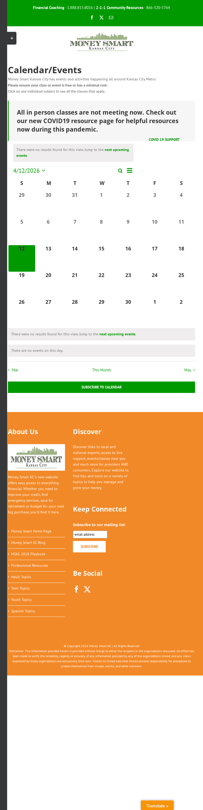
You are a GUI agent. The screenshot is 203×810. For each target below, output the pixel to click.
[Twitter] (87, 589)
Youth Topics (21, 599)
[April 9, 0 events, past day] (128, 231)
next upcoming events (117, 334)
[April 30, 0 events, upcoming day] (128, 311)
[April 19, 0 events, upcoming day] (21, 285)
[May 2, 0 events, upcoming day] (181, 311)
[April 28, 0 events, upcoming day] (75, 311)
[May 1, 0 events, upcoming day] (154, 311)
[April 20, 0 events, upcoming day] (48, 285)
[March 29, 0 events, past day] (21, 205)
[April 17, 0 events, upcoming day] (154, 258)
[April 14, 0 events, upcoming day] (75, 258)
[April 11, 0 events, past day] (181, 231)
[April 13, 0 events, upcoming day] (48, 258)
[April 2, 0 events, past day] (128, 205)
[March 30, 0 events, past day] (48, 205)
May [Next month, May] (187, 369)
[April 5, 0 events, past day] (21, 231)
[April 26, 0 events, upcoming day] (21, 311)
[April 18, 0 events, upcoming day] (181, 258)
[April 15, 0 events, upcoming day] (101, 258)
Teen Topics (20, 588)
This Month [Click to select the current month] (101, 369)
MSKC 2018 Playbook (28, 554)
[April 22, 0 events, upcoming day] (101, 285)
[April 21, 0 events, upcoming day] (75, 285)
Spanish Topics (23, 611)
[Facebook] (76, 589)
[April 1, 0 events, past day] (101, 205)
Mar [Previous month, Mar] (15, 369)
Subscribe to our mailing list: (99, 524)
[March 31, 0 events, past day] (75, 205)
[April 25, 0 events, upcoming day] (181, 285)
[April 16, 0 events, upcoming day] (128, 258)
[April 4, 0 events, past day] (181, 205)
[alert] (73, 153)
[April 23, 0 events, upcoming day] (128, 285)
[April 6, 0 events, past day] (48, 231)
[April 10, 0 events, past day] (154, 231)
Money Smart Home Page (31, 531)
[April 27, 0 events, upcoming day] (48, 311)
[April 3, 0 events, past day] (154, 205)
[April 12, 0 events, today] (21, 258)
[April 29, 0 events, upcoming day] (101, 311)
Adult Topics (21, 576)
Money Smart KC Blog (28, 542)
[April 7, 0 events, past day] (75, 231)
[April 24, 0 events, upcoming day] (154, 285)
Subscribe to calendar (101, 387)
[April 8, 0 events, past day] (101, 231)
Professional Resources (29, 565)
